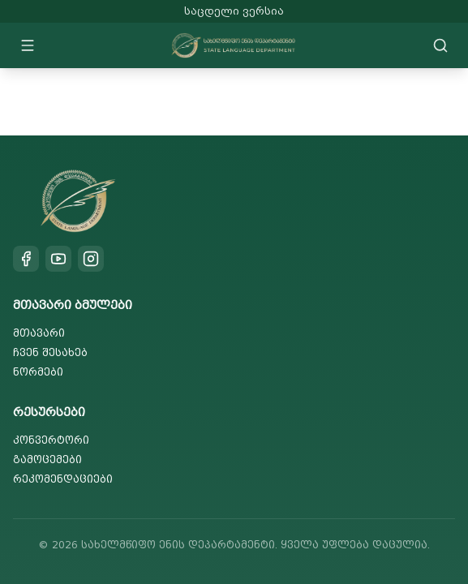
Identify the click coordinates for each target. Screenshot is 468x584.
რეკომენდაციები (63, 479)
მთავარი (39, 333)
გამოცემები (47, 459)
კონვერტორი (51, 440)
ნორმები (38, 372)
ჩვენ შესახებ (50, 352)
